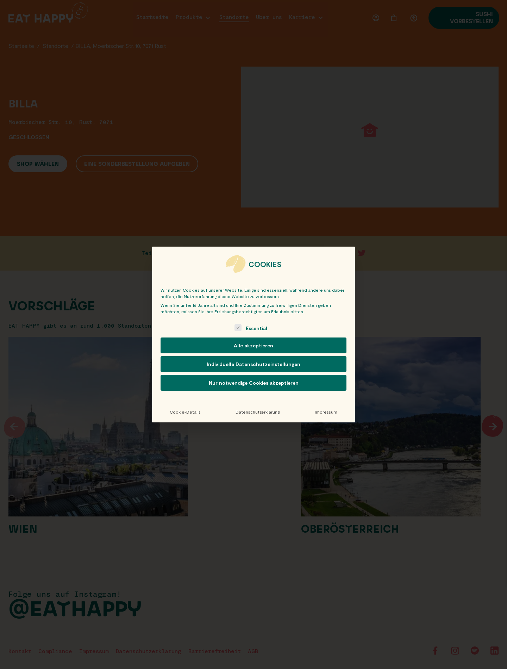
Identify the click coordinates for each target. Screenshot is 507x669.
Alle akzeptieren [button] (253, 345)
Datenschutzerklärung (258, 411)
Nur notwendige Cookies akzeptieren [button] (254, 383)
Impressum (326, 411)
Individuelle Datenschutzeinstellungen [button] (253, 364)
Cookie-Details (185, 411)
